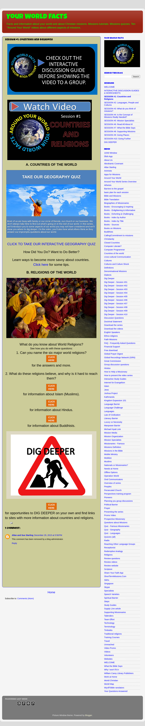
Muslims (108, 461)
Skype (107, 587)
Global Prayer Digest (113, 354)
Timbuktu (108, 630)
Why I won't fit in (111, 670)
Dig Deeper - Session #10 (115, 314)
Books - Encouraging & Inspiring (118, 207)
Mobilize (108, 458)
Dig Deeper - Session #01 (115, 282)
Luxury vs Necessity (113, 422)
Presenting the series (113, 512)
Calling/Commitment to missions (118, 235)
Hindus (107, 368)
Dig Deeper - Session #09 (115, 311)
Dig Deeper (109, 278)
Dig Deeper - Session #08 (115, 307)
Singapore (108, 583)
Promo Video (110, 515)
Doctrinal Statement (113, 321)
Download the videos (113, 329)
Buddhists (108, 232)
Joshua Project (111, 393)
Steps (106, 601)
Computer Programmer (114, 250)
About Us (108, 160)
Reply (14, 543)
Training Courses (112, 637)
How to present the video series (118, 375)
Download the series (113, 325)
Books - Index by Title (114, 221)
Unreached (109, 644)
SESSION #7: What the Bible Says (119, 128)
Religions (108, 555)
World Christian (111, 680)
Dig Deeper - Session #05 (115, 296)
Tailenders (108, 616)
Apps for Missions (112, 174)
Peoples (107, 486)
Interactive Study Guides (115, 379)
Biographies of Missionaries (116, 203)
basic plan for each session (116, 192)
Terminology (109, 627)
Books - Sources (111, 224)
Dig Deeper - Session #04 (115, 293)
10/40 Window (110, 153)
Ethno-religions (111, 336)
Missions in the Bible (113, 451)
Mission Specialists (112, 440)
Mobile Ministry (111, 454)
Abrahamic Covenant (113, 163)
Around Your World (112, 178)
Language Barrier (112, 404)
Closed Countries (112, 243)
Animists (108, 171)
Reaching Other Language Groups (119, 544)
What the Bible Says (113, 666)
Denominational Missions (115, 271)
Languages (109, 411)
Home (51, 592)
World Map (109, 684)
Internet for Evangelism (114, 382)
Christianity (109, 239)
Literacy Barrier (111, 418)
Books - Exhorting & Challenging (118, 214)
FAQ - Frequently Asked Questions (119, 343)
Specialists (109, 591)
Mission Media (110, 433)
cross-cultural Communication (117, 257)
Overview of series (112, 483)
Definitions (109, 268)
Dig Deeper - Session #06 (115, 300)
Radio (107, 540)
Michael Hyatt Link (112, 429)
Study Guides (110, 605)
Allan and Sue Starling (22, 535)
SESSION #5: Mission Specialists (119, 120)
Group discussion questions (116, 364)
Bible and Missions (112, 196)
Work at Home (110, 677)
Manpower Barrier (112, 425)
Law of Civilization (112, 415)
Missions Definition (112, 447)
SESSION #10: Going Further (117, 139)
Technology (109, 623)
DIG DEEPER (110, 142)
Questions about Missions (115, 522)
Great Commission (112, 361)
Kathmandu (109, 397)
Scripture (108, 569)
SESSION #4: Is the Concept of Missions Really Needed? (118, 116)
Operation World (111, 476)
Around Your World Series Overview (120, 182)
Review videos (110, 562)
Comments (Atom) (25, 598)
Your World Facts (36, 17)
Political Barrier (111, 504)
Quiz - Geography (112, 530)
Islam (106, 386)
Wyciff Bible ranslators (114, 688)
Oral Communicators (113, 479)
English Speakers (112, 332)
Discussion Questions (114, 318)
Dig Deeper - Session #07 (115, 303)
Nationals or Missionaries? (116, 465)
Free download (111, 350)
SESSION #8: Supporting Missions (119, 131)
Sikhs (106, 580)
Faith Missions (110, 339)
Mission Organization (113, 436)
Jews (106, 390)
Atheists (107, 185)
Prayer (107, 508)
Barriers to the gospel (113, 189)
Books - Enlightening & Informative (119, 210)
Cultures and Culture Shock (116, 264)
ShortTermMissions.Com (115, 576)
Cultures (108, 260)
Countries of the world (114, 253)
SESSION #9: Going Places (116, 135)
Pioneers (108, 497)
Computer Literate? (112, 246)
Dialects (107, 275)
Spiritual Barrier (111, 598)
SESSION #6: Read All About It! (118, 124)
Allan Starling (110, 167)
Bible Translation (111, 199)
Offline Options (111, 472)
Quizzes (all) (109, 537)
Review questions (112, 558)
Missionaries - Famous (114, 443)
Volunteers (109, 655)
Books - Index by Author (115, 217)
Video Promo (110, 648)
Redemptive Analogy (113, 551)
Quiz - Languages (112, 533)
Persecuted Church (112, 490)
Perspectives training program (117, 494)
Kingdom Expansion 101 (115, 400)
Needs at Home (111, 469)
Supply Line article (112, 608)
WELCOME (109, 87)
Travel (107, 641)
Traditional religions (113, 634)
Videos (107, 652)
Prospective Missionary (114, 519)
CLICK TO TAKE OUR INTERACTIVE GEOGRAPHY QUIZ (51, 244)
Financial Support (112, 347)
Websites (108, 659)
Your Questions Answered (115, 691)
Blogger (88, 715)
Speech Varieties (111, 594)
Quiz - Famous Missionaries (116, 526)
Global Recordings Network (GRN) (119, 357)
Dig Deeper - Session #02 (115, 286)
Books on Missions (112, 228)
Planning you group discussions (118, 501)
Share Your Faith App (113, 573)
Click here (40, 264)
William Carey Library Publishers (118, 673)
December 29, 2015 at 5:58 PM (48, 535)
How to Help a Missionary (115, 372)
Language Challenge (113, 408)
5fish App (108, 156)
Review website (111, 566)
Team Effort (109, 619)
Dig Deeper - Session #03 (115, 289)
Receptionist (109, 547)
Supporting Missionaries (115, 612)
